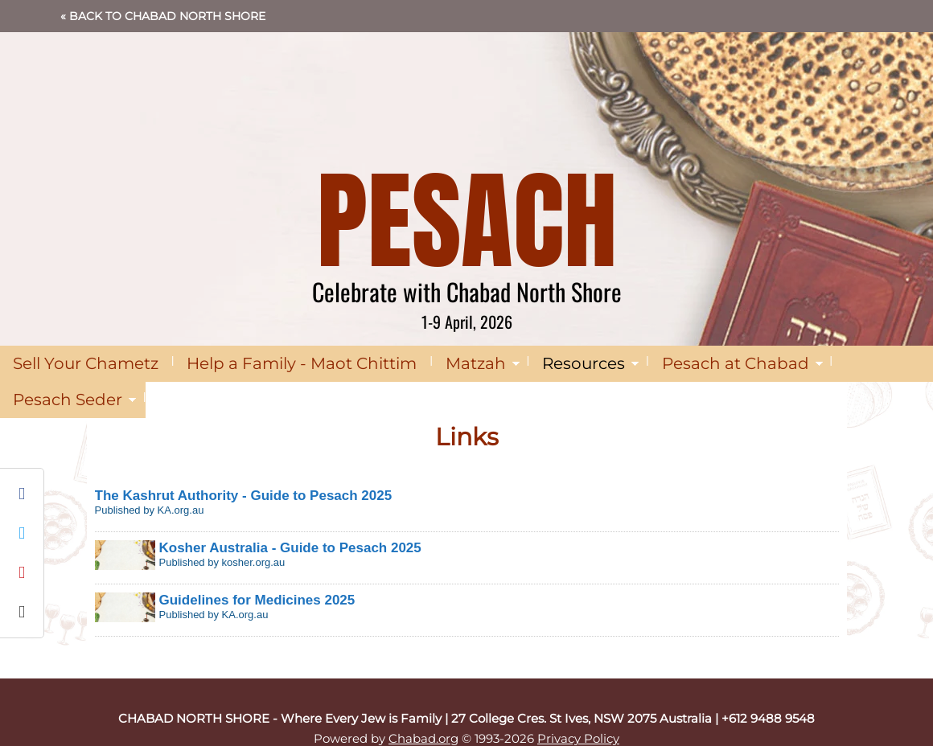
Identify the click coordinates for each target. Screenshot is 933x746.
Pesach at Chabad (735, 363)
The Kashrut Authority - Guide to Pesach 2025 (244, 495)
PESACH (467, 220)
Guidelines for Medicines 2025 (257, 600)
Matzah (476, 363)
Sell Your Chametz (85, 363)
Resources (583, 363)
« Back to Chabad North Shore (162, 16)
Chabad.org (423, 738)
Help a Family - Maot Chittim (302, 363)
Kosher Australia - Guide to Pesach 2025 (290, 547)
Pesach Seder (67, 399)
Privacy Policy (578, 738)
